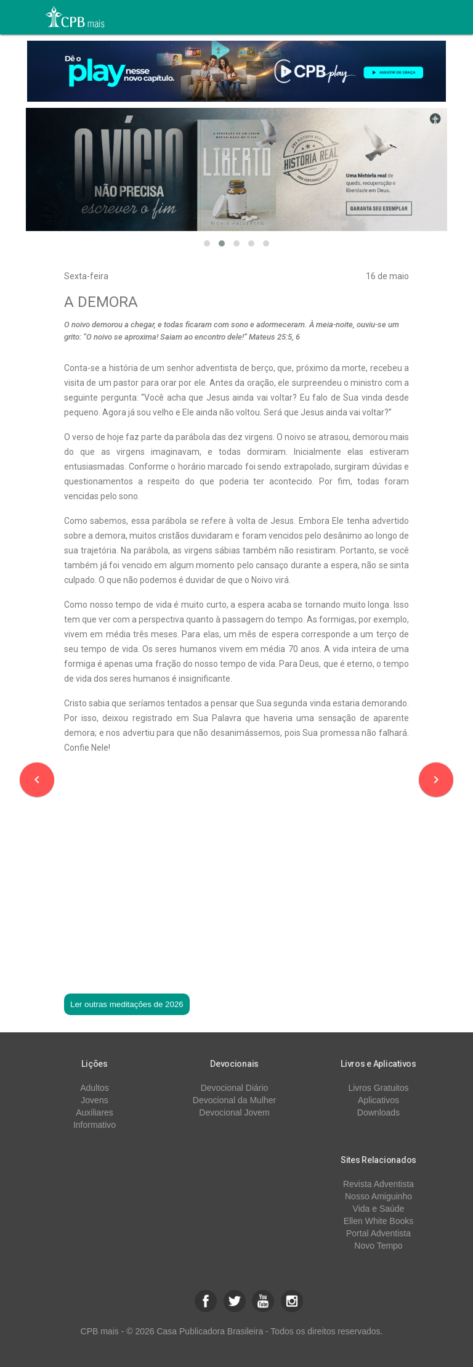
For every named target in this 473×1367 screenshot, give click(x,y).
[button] (207, 243)
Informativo (94, 1125)
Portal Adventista (378, 1233)
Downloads (378, 1112)
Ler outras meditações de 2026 (127, 1004)
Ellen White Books (379, 1221)
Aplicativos (378, 1100)
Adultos (94, 1088)
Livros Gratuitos (378, 1088)
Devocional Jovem (234, 1112)
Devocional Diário (235, 1088)
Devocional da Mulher (234, 1100)
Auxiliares (94, 1112)
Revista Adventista (378, 1184)
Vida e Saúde (379, 1209)
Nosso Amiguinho (378, 1196)
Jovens (94, 1100)
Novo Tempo (378, 1246)
